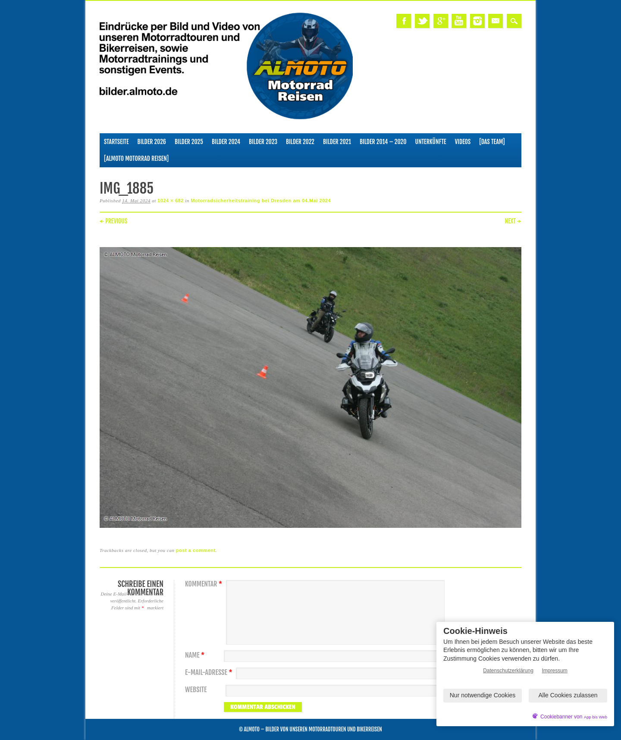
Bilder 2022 (300, 141)
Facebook (403, 21)
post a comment (196, 550)
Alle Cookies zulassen (568, 695)
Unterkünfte (430, 141)
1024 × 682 (170, 200)
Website (196, 690)
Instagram (477, 21)
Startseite (116, 141)
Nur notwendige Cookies (483, 695)
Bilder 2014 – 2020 (383, 141)
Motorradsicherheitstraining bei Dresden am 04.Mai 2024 (261, 200)
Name (196, 655)
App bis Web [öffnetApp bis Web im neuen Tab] (595, 717)
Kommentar (204, 584)
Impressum (555, 671)
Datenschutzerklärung (508, 671)
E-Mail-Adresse (210, 672)
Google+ (440, 21)
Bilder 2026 (152, 141)
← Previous (113, 221)
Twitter (422, 21)
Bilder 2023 (263, 141)
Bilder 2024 (226, 141)
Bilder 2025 (189, 141)
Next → (513, 221)
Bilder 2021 (337, 141)
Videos (463, 141)
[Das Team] (492, 141)
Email (495, 21)
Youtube (459, 21)
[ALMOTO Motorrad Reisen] (136, 158)
